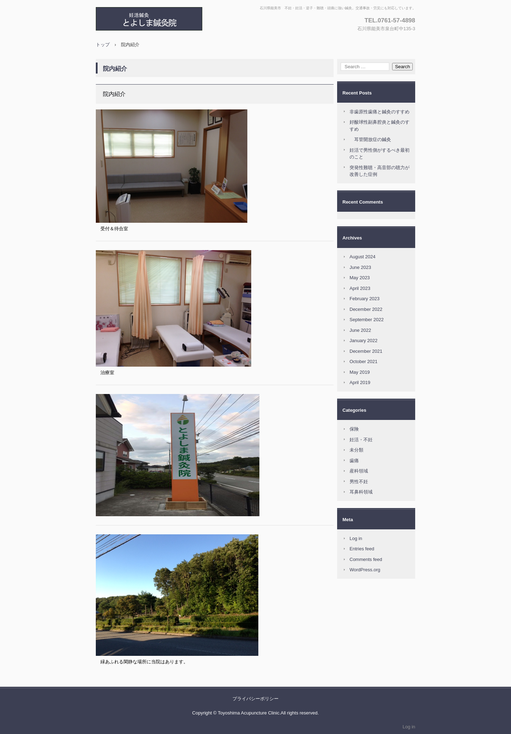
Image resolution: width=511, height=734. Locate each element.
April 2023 (360, 288)
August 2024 (362, 256)
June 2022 (360, 330)
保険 (354, 429)
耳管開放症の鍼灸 (370, 139)
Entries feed (362, 548)
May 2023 (360, 277)
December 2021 (366, 351)
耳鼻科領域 (361, 492)
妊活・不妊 (361, 439)
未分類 (356, 450)
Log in (356, 538)
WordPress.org (365, 569)
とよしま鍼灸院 (172, 19)
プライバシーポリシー (255, 698)
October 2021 (364, 361)
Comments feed (366, 559)
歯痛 (354, 460)
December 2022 (366, 309)
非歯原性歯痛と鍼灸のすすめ (380, 111)
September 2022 (367, 319)
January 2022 (364, 340)
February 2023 (365, 298)
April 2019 (360, 382)
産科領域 (359, 471)
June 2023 (360, 267)
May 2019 (360, 372)
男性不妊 (359, 481)
